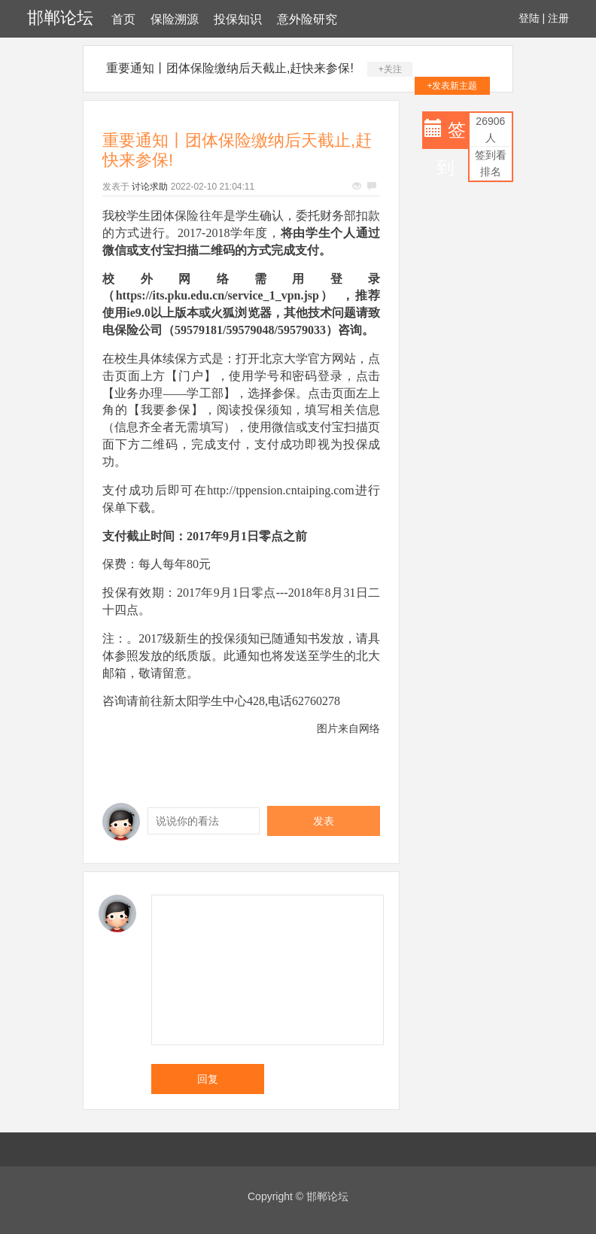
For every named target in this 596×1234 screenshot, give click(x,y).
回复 (207, 1079)
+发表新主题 (452, 86)
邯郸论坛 (60, 17)
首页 (123, 19)
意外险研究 (307, 19)
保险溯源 (175, 19)
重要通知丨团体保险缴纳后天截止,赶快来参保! (230, 68)
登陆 (529, 18)
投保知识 (238, 19)
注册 (558, 18)
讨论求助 (150, 186)
